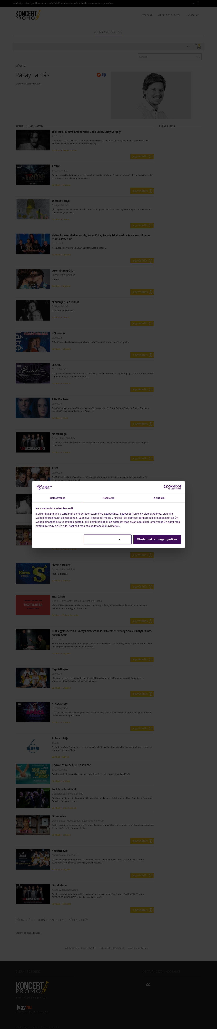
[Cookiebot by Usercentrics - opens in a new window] (166, 487)
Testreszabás (108, 539)
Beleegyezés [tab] (57, 497)
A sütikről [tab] (159, 497)
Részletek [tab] (108, 497)
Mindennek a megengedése (157, 539)
